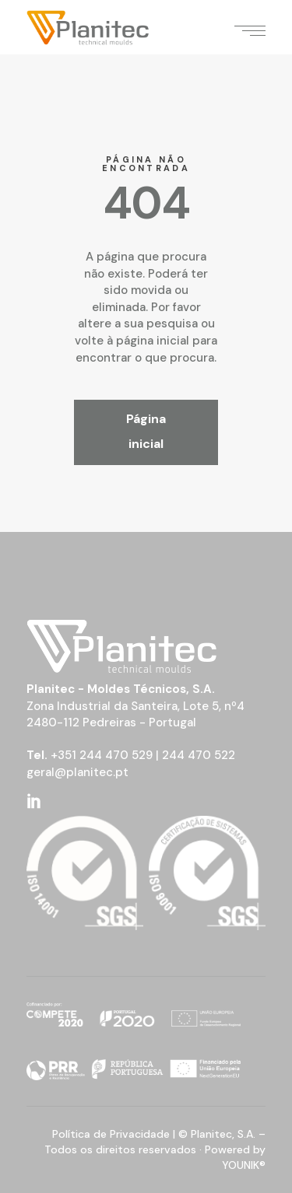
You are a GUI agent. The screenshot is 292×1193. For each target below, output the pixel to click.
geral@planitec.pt (77, 772)
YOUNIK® (244, 1165)
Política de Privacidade (111, 1134)
